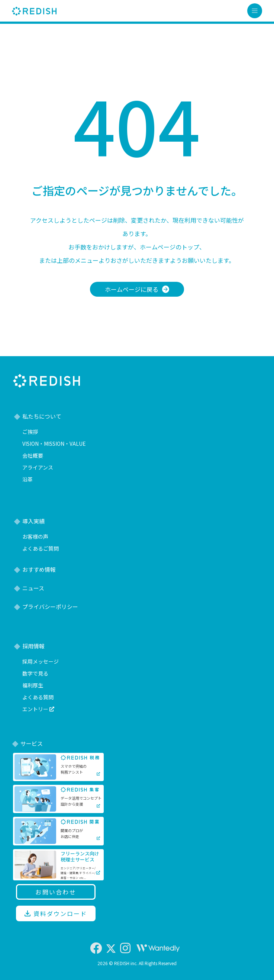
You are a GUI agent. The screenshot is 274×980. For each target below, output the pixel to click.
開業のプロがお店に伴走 (72, 833)
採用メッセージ (40, 661)
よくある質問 (38, 697)
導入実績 (33, 521)
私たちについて (41, 416)
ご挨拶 (30, 431)
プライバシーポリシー (50, 606)
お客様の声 (35, 536)
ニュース (33, 588)
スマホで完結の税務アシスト (74, 769)
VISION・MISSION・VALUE (54, 443)
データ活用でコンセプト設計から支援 (81, 801)
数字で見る (35, 673)
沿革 (27, 479)
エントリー (38, 709)
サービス (31, 743)
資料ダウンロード (56, 913)
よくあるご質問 (40, 548)
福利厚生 (32, 685)
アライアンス (37, 467)
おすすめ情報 (39, 569)
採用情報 (33, 646)
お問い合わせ (55, 891)
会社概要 (32, 455)
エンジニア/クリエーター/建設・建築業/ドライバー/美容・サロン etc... (78, 873)
